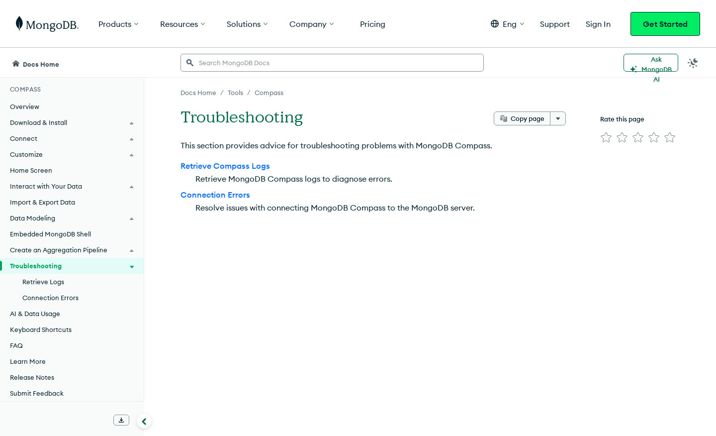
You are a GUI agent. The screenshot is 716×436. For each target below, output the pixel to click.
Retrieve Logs (43, 282)
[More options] (558, 118)
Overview (24, 106)
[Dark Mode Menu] (693, 63)
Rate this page (622, 119)
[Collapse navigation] (144, 421)
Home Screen (31, 170)
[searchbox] (332, 63)
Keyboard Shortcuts (41, 329)
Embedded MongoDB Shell (50, 234)
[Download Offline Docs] (121, 420)
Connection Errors (50, 298)
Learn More (28, 361)
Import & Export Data (42, 202)
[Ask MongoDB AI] (651, 63)
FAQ (16, 345)
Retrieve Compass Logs (225, 166)
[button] (507, 23)
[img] (606, 137)
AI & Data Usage (35, 314)
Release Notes (32, 377)
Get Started (665, 24)
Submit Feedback (37, 393)
